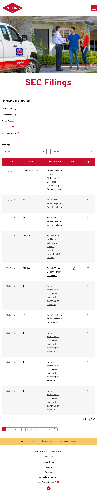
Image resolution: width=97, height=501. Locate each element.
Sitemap (48, 476)
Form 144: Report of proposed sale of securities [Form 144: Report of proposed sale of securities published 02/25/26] (55, 321)
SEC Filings (6, 128)
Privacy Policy (48, 466)
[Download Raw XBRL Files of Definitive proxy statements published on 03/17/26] (73, 269)
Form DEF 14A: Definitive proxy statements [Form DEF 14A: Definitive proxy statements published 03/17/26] (54, 274)
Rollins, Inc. (44, 455)
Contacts (47, 446)
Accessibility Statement (48, 481)
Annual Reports (8, 121)
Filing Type (6, 145)
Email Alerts (27, 446)
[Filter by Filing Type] (24, 152)
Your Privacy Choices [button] (48, 486)
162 (49, 433)
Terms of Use (48, 461)
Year (52, 145)
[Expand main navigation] (94, 8)
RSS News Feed (68, 446)
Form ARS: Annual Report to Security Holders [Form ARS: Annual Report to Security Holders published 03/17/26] (54, 223)
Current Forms (7, 115)
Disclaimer (48, 471)
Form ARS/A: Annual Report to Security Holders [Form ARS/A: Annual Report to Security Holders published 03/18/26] (54, 204)
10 (40, 433)
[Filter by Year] (72, 152)
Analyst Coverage (9, 134)
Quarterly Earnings (9, 109)
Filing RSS (88, 423)
